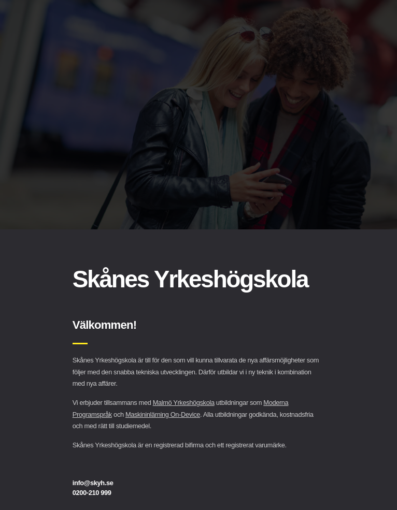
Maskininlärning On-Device (162, 414)
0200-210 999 (92, 493)
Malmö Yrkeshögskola (184, 402)
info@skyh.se (93, 483)
